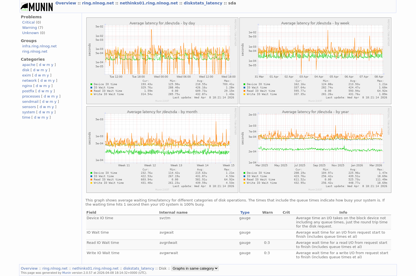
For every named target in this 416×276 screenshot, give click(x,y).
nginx (27, 86)
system (28, 112)
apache (28, 65)
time (26, 117)
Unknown (30, 33)
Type (245, 212)
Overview (66, 3)
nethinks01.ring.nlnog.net (149, 3)
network (29, 80)
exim (26, 75)
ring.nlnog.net (98, 3)
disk (25, 70)
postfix (28, 91)
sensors (29, 107)
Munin (66, 272)
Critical (28, 22)
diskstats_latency (204, 3)
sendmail (30, 101)
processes (31, 96)
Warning (29, 27)
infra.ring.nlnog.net (39, 46)
